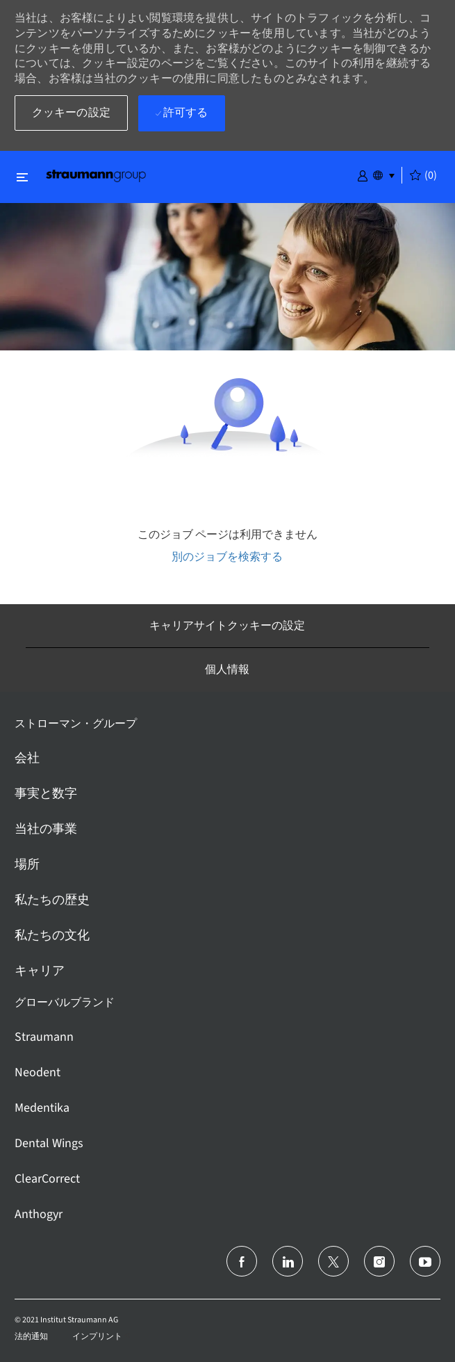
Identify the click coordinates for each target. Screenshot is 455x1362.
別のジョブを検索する (227, 556)
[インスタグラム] (379, 1261)
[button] (362, 174)
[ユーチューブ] (425, 1261)
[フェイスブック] (241, 1261)
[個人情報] (227, 669)
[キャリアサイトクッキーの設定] (227, 625)
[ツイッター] (333, 1261)
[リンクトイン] (287, 1261)
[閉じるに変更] (22, 177)
